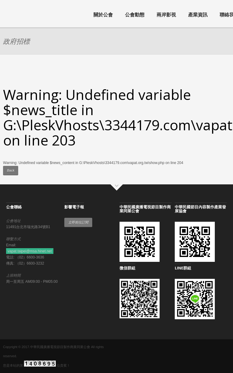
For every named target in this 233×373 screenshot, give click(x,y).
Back (10, 170)
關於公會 (103, 14)
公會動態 (134, 14)
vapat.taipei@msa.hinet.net (30, 251)
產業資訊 (198, 14)
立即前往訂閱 (78, 222)
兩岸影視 (166, 14)
